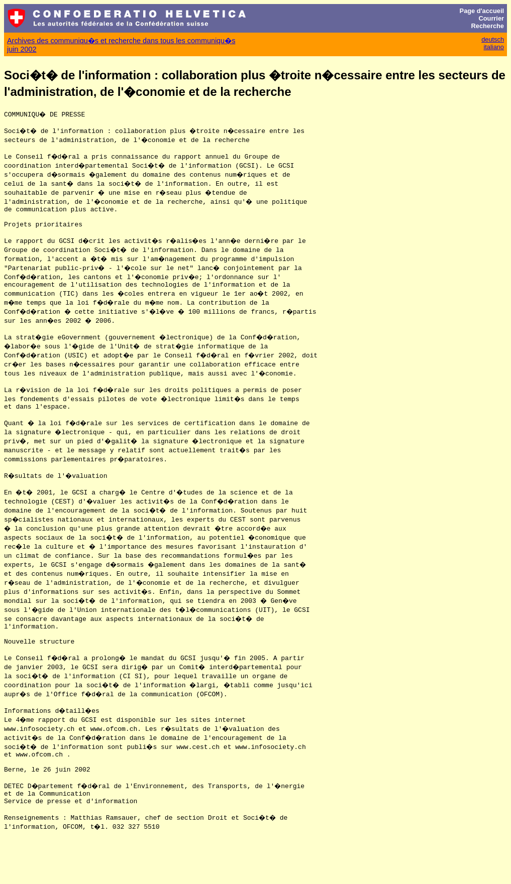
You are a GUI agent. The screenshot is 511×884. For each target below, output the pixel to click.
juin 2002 (21, 49)
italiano (493, 47)
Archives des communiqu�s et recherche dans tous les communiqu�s (121, 41)
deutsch (492, 39)
